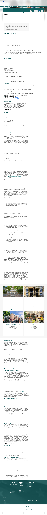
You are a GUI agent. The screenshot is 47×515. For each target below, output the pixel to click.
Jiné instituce (11, 486)
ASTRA (29, 485)
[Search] (37, 1)
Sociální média (12, 492)
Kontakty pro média (12, 491)
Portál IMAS (30, 487)
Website (13, 309)
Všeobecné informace (10, 6)
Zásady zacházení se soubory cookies (23, 490)
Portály (29, 484)
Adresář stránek (4, 497)
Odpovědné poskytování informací (22, 495)
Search (40, 1)
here (23, 391)
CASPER (30, 486)
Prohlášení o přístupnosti (22, 493)
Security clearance (10, 29)
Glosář (11, 485)
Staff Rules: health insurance (10, 443)
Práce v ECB (15, 6)
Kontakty (11, 487)
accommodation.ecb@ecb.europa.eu (12, 244)
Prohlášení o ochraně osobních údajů (23, 488)
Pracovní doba (12, 490)
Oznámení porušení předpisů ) (33, 489)
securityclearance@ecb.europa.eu (10, 96)
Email (13, 306)
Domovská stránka (5, 6)
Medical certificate (9, 55)
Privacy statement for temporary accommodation (12, 146)
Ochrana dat (21, 492)
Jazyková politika (21, 491)
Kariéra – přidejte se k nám (13, 484)
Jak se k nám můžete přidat (20, 6)
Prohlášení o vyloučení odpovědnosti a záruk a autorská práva (22, 486)
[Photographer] (22, 322)
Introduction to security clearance (10, 98)
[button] (42, 1)
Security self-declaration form (10, 97)
